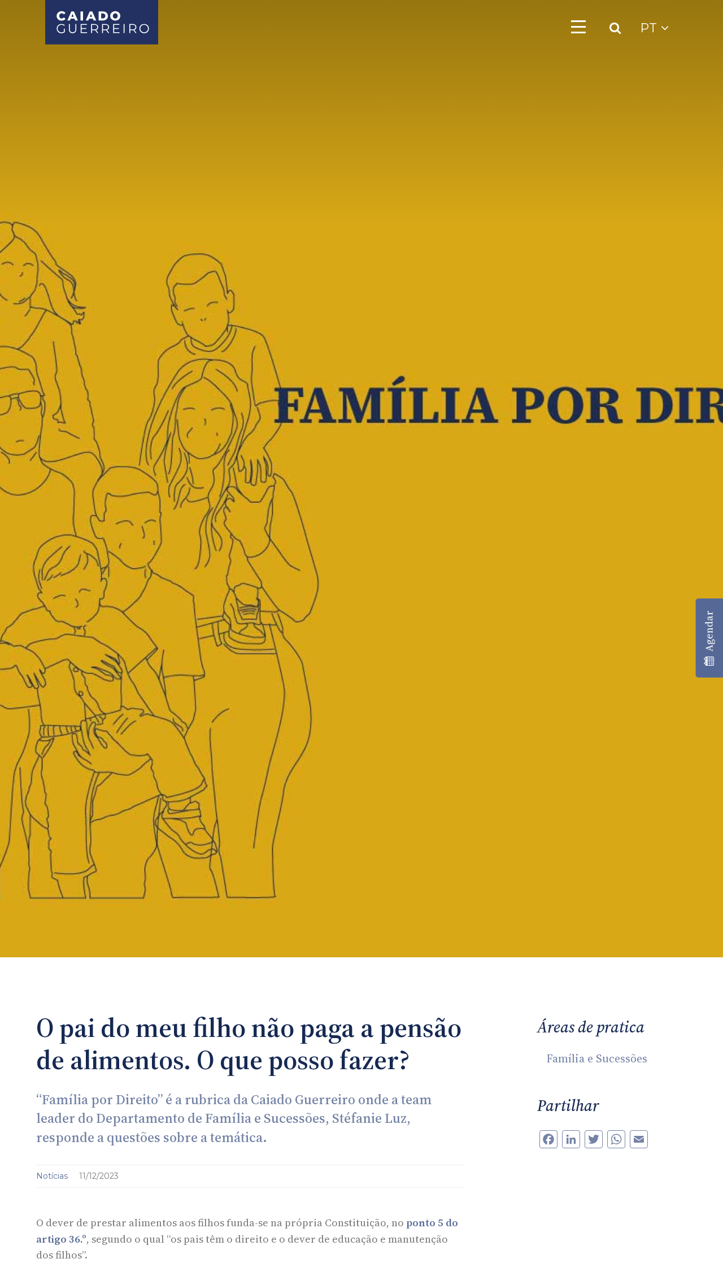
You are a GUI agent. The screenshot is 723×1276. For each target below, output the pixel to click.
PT (654, 28)
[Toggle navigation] (578, 26)
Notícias (53, 1176)
